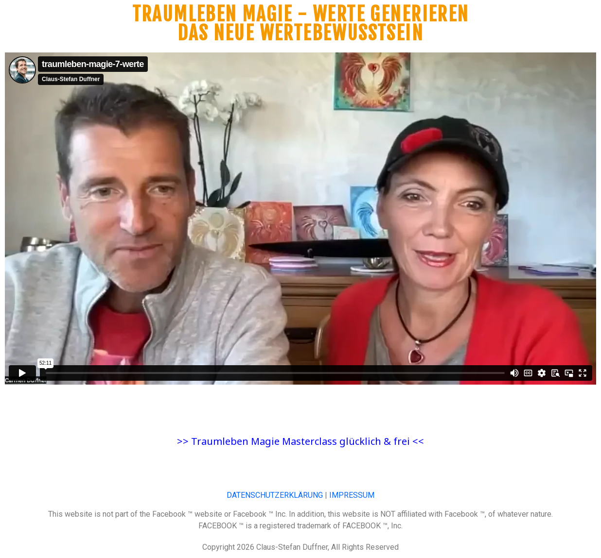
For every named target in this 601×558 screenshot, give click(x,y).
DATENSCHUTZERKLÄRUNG (275, 495)
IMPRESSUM (351, 495)
